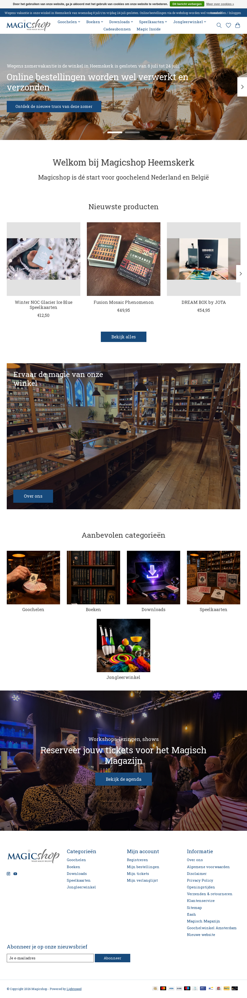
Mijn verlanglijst (142, 880)
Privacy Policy (200, 880)
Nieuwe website (201, 935)
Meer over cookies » (220, 4)
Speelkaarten (213, 610)
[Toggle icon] (218, 25)
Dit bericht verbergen (187, 4)
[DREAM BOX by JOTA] (203, 259)
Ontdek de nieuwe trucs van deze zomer (59, 106)
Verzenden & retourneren (210, 894)
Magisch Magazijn (203, 921)
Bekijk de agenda (123, 779)
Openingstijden (201, 887)
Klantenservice (201, 901)
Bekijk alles (123, 337)
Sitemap (194, 908)
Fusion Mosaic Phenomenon (123, 302)
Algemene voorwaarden (208, 867)
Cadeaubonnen (117, 29)
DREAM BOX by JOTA (203, 302)
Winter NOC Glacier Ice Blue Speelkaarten (43, 305)
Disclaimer (197, 874)
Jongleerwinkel (123, 677)
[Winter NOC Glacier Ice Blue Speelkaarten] (43, 259)
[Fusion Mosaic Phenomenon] (123, 259)
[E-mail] (50, 958)
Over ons (195, 860)
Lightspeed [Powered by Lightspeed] (74, 989)
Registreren (137, 860)
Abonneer (112, 958)
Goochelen (33, 610)
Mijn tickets (138, 874)
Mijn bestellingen (143, 867)
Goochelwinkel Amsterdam (212, 928)
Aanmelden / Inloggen (225, 13)
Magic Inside (149, 29)
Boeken (93, 610)
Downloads (153, 610)
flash (191, 914)
